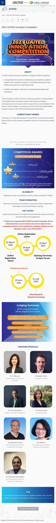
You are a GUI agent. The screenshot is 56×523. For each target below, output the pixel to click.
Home (3, 15)
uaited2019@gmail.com (44, 498)
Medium (8, 19)
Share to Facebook (18, 19)
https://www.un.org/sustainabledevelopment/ (28, 144)
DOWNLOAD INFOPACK (28, 508)
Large (12, 19)
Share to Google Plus (27, 19)
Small (3, 19)
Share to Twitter (22, 19)
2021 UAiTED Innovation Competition (16, 15)
